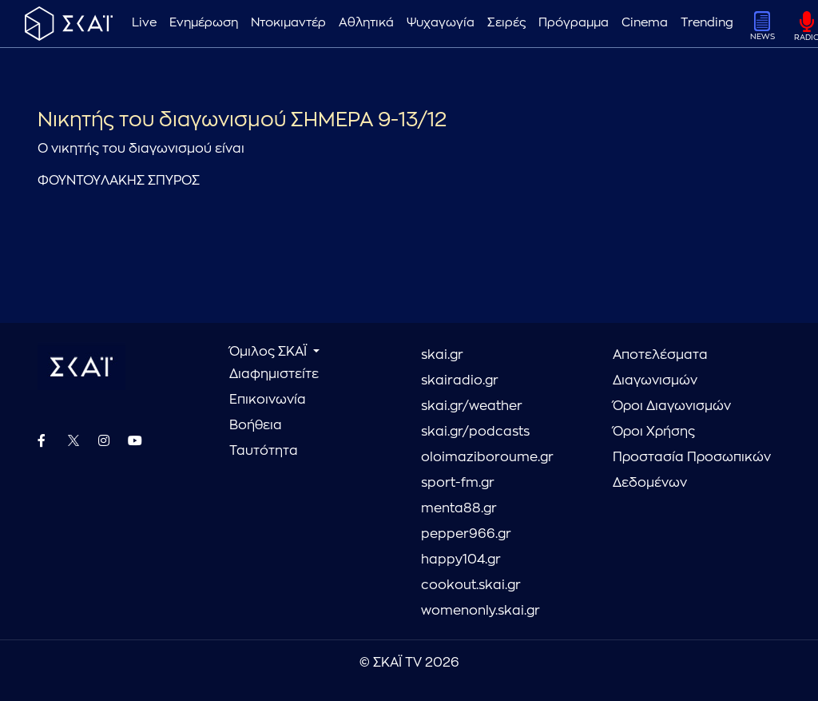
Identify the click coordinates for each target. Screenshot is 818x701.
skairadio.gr (459, 380)
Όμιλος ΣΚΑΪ (269, 351)
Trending (707, 23)
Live (144, 23)
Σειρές (506, 23)
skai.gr (442, 355)
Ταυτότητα (263, 450)
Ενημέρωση (203, 23)
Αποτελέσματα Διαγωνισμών (660, 368)
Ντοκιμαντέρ (288, 23)
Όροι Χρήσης (654, 431)
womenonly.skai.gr (480, 610)
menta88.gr (459, 508)
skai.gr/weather (471, 406)
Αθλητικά (366, 23)
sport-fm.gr (457, 482)
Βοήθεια (255, 425)
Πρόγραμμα (573, 23)
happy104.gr (461, 559)
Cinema (644, 23)
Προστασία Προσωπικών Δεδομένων (692, 470)
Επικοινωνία (267, 399)
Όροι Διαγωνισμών (672, 406)
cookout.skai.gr (471, 585)
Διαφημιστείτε (274, 374)
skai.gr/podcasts (475, 431)
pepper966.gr (466, 534)
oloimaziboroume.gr (487, 457)
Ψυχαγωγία (441, 23)
